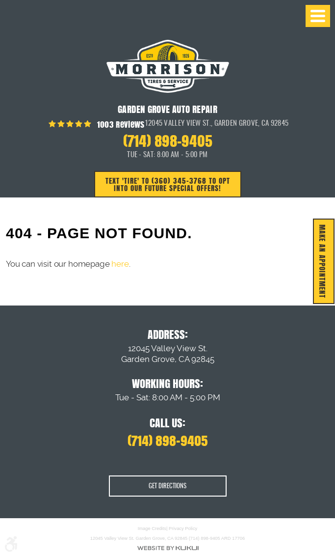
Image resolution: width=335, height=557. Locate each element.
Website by (167, 548)
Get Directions (167, 486)
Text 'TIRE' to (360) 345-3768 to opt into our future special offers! (167, 184)
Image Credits (152, 529)
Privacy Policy (183, 529)
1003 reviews (119, 124)
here (120, 264)
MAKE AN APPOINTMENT (322, 261)
